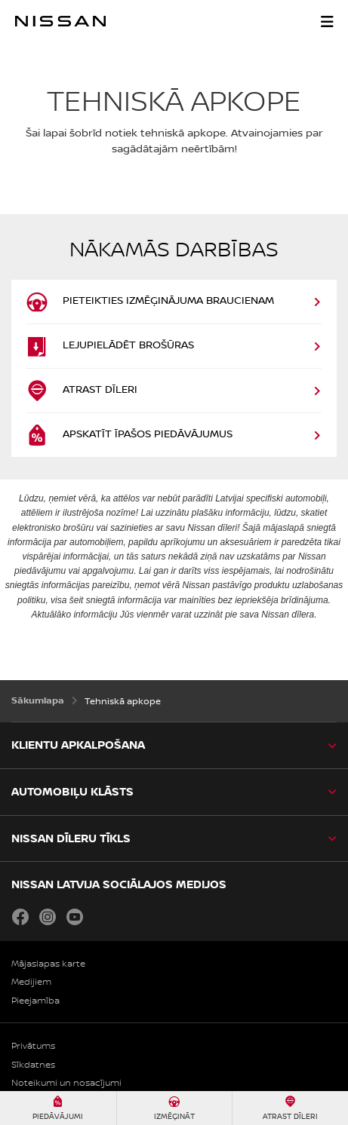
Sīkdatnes (33, 1065)
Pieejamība (35, 1001)
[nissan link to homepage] (60, 21)
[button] (327, 21)
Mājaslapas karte (48, 964)
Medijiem (31, 982)
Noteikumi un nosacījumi (66, 1083)
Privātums (33, 1046)
